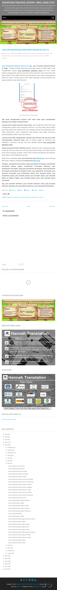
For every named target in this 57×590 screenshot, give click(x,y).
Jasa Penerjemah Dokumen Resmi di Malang (20, 487)
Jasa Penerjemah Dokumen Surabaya (18, 474)
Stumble (34, 190)
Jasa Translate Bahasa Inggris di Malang (18, 500)
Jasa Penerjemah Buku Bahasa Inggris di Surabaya (21, 532)
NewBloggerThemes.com (39, 586)
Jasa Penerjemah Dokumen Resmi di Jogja (25, 50)
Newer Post (5, 206)
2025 (6, 437)
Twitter (20, 190)
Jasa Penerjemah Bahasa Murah (16, 542)
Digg (41, 190)
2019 (6, 561)
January (9, 553)
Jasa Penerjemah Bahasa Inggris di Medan (19, 534)
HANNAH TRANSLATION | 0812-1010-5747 (28, 2)
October (9, 450)
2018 (6, 564)
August (9, 455)
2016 (6, 569)
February (9, 550)
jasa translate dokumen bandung (20, 55)
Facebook (12, 190)
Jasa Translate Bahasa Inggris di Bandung (19, 511)
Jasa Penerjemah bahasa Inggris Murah (18, 526)
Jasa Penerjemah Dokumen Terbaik (17, 471)
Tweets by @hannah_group (9, 419)
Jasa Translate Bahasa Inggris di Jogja (18, 505)
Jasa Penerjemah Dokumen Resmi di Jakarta (20, 492)
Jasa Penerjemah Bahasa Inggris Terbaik (19, 524)
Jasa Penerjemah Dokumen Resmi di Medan (20, 484)
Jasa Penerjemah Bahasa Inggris (17, 521)
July (8, 458)
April (8, 545)
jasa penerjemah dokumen (42, 53)
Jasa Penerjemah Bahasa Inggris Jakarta (19, 529)
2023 (6, 442)
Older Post (52, 206)
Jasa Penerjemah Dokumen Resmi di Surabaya (20, 479)
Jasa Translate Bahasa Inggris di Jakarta (18, 508)
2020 (6, 558)
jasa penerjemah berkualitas (27, 53)
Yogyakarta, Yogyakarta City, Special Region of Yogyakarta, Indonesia (25, 197)
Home (28, 206)
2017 (6, 566)
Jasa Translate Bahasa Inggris (16, 503)
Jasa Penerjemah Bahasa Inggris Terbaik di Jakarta (21, 519)
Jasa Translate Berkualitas (15, 513)
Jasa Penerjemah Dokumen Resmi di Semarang (20, 482)
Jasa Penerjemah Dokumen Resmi (17, 476)
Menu (4, 17)
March (9, 548)
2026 (6, 434)
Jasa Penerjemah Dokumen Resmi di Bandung (20, 495)
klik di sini (40, 158)
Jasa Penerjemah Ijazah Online (16, 466)
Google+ (27, 190)
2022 (6, 445)
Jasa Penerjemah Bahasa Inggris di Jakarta (19, 537)
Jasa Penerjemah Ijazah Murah (16, 468)
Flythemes (19, 586)
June (8, 460)
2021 (6, 556)
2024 (6, 439)
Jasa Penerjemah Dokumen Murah (17, 497)
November (10, 447)
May (8, 463)
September (10, 452)
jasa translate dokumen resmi (37, 55)
